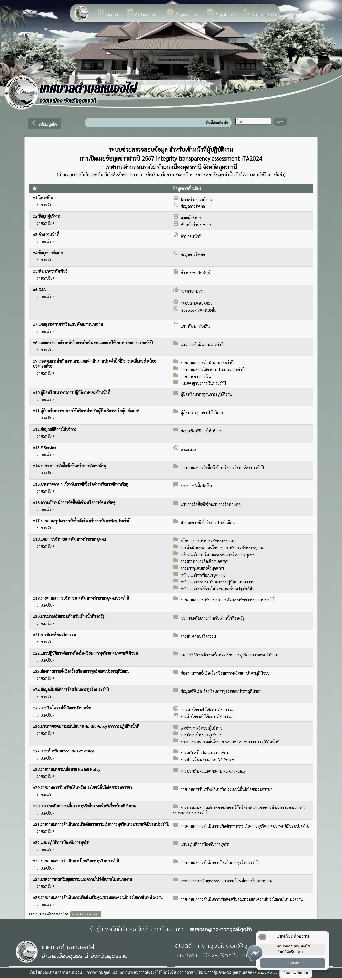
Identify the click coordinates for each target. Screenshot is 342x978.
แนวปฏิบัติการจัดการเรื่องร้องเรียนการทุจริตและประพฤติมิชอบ (229, 654)
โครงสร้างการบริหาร (197, 199)
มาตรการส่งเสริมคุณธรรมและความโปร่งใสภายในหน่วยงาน (226, 880)
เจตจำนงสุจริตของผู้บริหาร (201, 728)
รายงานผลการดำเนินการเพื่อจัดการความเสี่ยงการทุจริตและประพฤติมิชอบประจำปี (245, 825)
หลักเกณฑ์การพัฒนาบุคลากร (203, 575)
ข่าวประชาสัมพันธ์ (195, 272)
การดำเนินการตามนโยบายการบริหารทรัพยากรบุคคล (222, 547)
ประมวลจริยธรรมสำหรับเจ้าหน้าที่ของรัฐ (213, 618)
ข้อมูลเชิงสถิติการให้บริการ (201, 430)
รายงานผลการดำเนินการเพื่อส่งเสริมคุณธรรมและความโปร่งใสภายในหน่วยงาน (242, 899)
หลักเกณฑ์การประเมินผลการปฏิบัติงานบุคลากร (217, 581)
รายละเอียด (45, 204)
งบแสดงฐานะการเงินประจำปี (203, 383)
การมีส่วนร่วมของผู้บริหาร (201, 734)
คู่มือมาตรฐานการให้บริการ (202, 412)
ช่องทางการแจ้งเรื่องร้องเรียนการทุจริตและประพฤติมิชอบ (225, 673)
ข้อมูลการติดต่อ (259, 13)
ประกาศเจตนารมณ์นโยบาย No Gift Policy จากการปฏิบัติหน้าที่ (230, 741)
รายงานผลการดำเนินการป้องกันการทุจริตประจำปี (220, 862)
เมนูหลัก (107, 13)
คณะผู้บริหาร (191, 217)
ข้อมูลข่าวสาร (220, 13)
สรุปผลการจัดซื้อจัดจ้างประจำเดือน (208, 522)
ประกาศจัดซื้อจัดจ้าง (196, 485)
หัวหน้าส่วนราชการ (196, 224)
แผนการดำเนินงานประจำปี (202, 344)
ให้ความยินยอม (296, 972)
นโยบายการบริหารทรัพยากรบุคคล (208, 540)
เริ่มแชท (292, 963)
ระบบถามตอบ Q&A (196, 303)
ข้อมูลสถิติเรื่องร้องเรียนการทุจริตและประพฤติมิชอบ (221, 691)
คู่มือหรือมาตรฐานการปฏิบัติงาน (206, 394)
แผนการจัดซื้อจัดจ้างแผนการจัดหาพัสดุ (211, 504)
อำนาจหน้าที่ (191, 236)
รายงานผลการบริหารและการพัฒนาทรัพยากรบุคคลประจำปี (228, 599)
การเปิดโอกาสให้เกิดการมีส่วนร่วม (207, 709)
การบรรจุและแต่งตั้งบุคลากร (202, 568)
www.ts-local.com (85, 914)
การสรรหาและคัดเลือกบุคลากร (204, 561)
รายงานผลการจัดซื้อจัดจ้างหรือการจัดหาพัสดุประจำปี (222, 467)
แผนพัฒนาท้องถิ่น (195, 326)
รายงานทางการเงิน (196, 376)
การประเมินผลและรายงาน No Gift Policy (213, 771)
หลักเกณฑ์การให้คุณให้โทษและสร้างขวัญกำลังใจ (217, 588)
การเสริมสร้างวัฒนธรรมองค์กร (204, 752)
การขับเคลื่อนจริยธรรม (198, 636)
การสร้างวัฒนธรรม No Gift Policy (207, 759)
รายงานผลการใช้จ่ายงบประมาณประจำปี (213, 369)
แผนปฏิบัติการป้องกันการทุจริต (205, 844)
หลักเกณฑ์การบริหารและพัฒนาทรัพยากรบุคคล (218, 554)
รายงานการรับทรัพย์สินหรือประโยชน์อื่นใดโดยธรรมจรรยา (226, 789)
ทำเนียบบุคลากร (142, 13)
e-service (188, 449)
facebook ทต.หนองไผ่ (198, 309)
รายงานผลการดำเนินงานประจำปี (207, 362)
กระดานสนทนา (193, 291)
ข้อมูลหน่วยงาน (182, 13)
